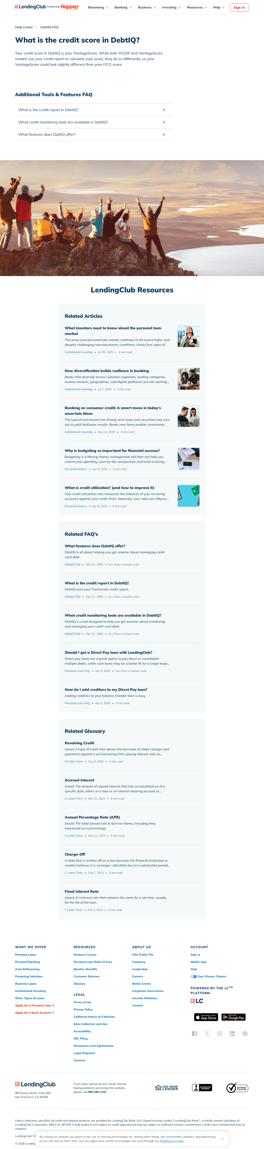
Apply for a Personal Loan (33, 1005)
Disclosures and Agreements (94, 1046)
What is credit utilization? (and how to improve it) (109, 487)
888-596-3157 (97, 1092)
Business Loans (26, 983)
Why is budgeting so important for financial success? (112, 450)
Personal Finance (76, 469)
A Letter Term (74, 798)
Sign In (239, 7)
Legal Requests (84, 1053)
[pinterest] (245, 1033)
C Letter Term (74, 873)
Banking (121, 7)
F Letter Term (73, 910)
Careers (137, 976)
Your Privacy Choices (208, 976)
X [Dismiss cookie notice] (223, 1139)
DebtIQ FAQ (72, 564)
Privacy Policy (83, 1009)
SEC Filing (81, 1038)
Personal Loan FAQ (77, 671)
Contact (137, 1005)
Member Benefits (85, 969)
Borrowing (96, 7)
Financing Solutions (29, 976)
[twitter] (207, 1033)
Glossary (80, 983)
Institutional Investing (78, 352)
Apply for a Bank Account (33, 1012)
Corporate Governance (148, 991)
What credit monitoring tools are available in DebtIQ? (113, 615)
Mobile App (198, 962)
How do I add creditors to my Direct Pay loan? (106, 689)
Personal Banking (27, 962)
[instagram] (219, 1033)
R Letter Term (74, 761)
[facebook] (194, 1033)
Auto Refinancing (27, 969)
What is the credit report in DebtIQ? (97, 583)
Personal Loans (25, 954)
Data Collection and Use (90, 1024)
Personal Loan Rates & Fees (93, 962)
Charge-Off (75, 854)
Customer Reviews (86, 976)
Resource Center (85, 954)
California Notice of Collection (94, 1017)
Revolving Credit (79, 743)
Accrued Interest (79, 780)
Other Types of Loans (30, 998)
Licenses (79, 1060)
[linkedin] (232, 1033)
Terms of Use (82, 1002)
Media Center (141, 983)
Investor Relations (144, 998)
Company (138, 962)
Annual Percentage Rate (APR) (92, 817)
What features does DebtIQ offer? (95, 546)
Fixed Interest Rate (82, 891)
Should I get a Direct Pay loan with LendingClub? (108, 652)
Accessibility (82, 1031)
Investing (169, 7)
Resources (195, 7)
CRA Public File (142, 954)
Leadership (140, 969)
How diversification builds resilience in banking (107, 370)
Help (216, 7)
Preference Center (172, 1141)
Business (145, 7)
